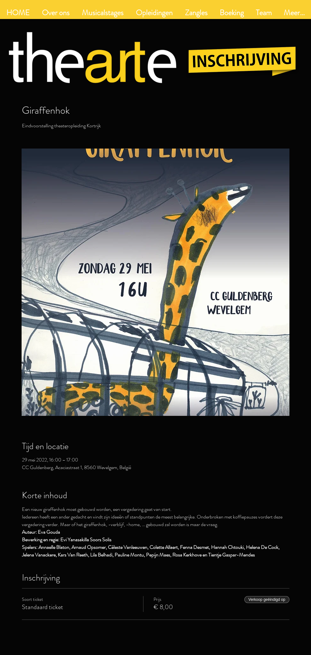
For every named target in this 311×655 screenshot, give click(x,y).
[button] (154, 13)
